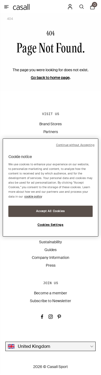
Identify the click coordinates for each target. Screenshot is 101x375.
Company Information (50, 257)
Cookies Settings (50, 225)
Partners (50, 131)
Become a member (50, 293)
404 (10, 19)
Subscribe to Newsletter (50, 300)
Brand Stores (50, 124)
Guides (50, 249)
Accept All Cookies (50, 211)
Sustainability (50, 242)
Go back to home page (50, 77)
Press (50, 265)
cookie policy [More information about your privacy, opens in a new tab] (33, 197)
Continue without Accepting (75, 145)
